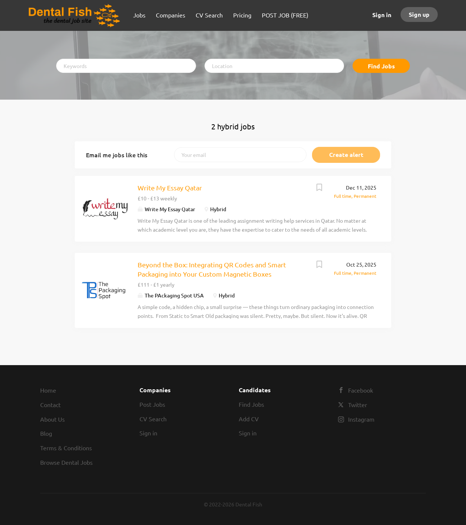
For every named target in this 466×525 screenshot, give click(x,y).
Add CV (249, 418)
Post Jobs (152, 404)
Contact (50, 404)
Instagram (361, 419)
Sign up (419, 14)
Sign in (381, 15)
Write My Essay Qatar (170, 187)
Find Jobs (381, 66)
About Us (52, 419)
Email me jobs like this (116, 155)
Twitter (357, 404)
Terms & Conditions (66, 447)
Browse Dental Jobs (66, 462)
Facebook (360, 390)
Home (48, 390)
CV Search (153, 418)
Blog (46, 433)
